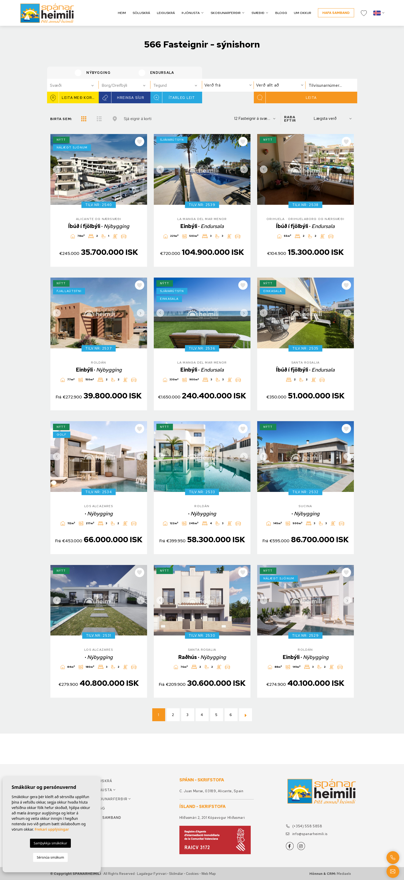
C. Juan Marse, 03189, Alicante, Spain (211, 791)
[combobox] (73, 85)
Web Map (208, 873)
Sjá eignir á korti (137, 118)
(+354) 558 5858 (304, 826)
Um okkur (302, 13)
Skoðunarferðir (226, 13)
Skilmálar (176, 873)
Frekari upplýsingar (52, 829)
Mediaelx (344, 873)
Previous (55, 169)
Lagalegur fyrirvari (151, 873)
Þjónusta (191, 13)
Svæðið (257, 13)
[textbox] (75, 85)
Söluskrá (141, 13)
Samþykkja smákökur (50, 843)
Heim (122, 13)
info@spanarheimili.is (306, 834)
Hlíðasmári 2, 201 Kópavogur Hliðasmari (212, 817)
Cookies (192, 873)
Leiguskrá (166, 13)
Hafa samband (336, 13)
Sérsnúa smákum (50, 857)
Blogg (281, 13)
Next (142, 169)
